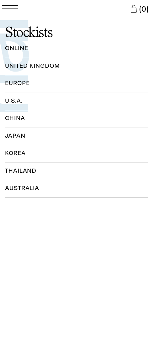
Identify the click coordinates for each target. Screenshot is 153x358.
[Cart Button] (139, 9)
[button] (76, 49)
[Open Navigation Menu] (10, 9)
